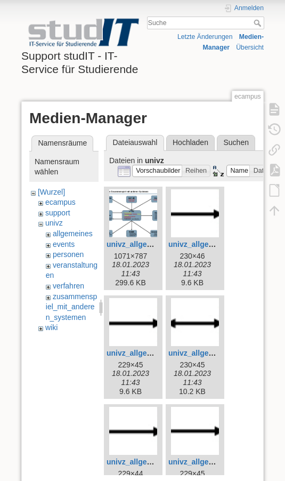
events (64, 244)
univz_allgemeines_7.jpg (150, 462)
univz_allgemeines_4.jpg (212, 244)
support (57, 213)
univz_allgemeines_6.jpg (212, 353)
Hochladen (190, 142)
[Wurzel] (51, 192)
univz (54, 223)
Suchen (236, 142)
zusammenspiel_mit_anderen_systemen (71, 307)
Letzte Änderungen (205, 37)
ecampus (60, 202)
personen (68, 254)
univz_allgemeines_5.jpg (150, 353)
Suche (259, 23)
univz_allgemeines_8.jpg (212, 462)
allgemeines (73, 233)
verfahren (68, 286)
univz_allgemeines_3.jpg (150, 244)
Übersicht (250, 47)
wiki (51, 327)
